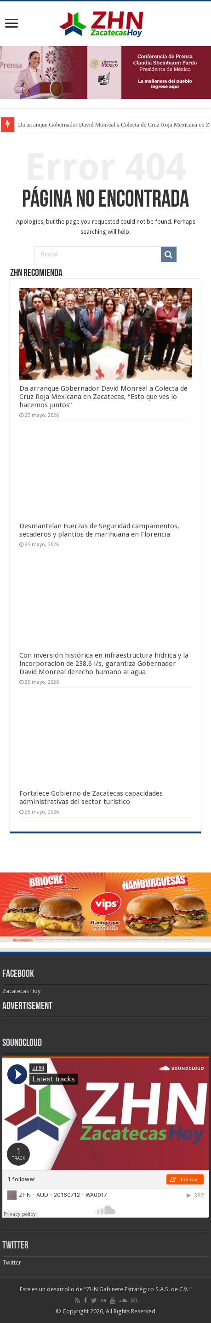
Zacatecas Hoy (21, 991)
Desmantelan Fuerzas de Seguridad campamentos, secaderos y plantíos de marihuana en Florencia (99, 530)
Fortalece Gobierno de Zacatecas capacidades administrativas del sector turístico (91, 797)
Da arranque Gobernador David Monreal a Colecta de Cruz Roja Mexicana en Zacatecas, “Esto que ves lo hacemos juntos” (103, 396)
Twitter (15, 1246)
